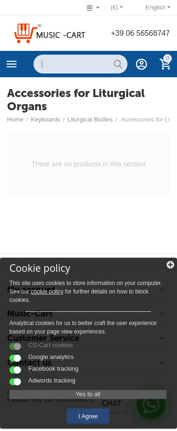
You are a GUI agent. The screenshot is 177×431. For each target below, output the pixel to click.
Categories (11, 64)
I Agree (88, 416)
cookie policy (47, 291)
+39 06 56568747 (140, 33)
